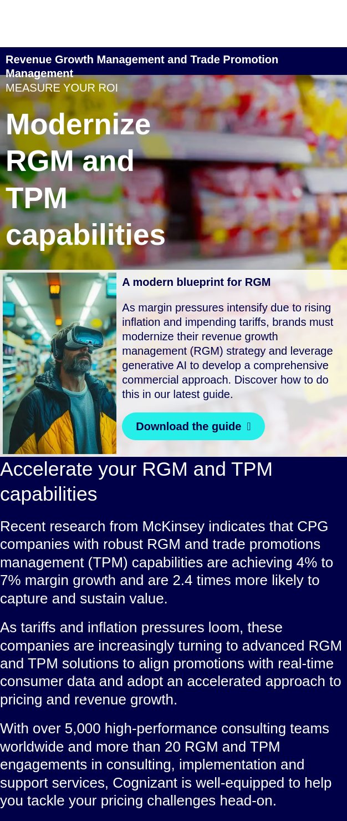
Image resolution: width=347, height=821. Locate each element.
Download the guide (188, 426)
